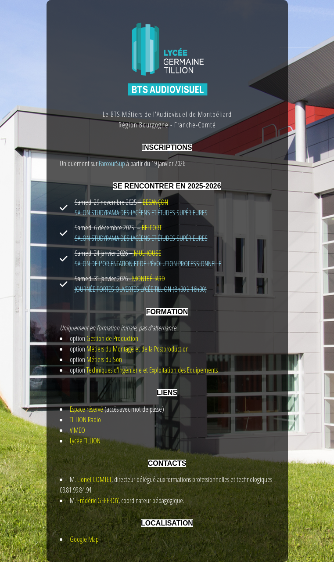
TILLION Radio (85, 419)
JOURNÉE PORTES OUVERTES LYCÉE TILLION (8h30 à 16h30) (141, 289)
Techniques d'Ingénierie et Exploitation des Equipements (152, 370)
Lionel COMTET (94, 479)
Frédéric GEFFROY (98, 500)
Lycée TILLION (85, 441)
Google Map (84, 539)
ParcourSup (111, 163)
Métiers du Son (104, 359)
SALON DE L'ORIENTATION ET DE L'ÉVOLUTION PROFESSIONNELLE (148, 263)
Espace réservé (86, 409)
